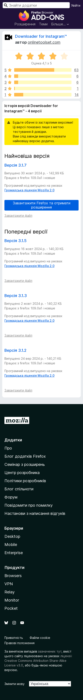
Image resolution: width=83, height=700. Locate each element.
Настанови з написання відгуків (34, 513)
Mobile (10, 544)
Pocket (11, 608)
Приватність (13, 638)
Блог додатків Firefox (25, 456)
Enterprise (13, 552)
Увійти (75, 5)
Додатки (13, 440)
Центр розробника (22, 472)
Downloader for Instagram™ (41, 36)
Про (8, 448)
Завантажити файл (18, 215)
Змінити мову (14, 684)
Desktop (12, 536)
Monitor (11, 600)
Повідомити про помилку (28, 505)
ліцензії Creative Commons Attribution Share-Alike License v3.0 (38, 660)
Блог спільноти (18, 489)
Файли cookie (40, 638)
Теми (43, 24)
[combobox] (36, 5)
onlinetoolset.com (44, 42)
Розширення (24, 24)
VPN (8, 583)
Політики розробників (25, 480)
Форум (10, 497)
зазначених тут (50, 651)
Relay (9, 592)
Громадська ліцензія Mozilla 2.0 (29, 190)
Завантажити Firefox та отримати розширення (41, 205)
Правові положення (19, 643)
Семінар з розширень (24, 464)
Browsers (13, 575)
